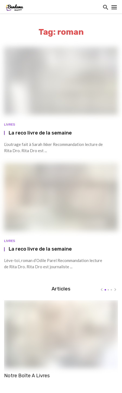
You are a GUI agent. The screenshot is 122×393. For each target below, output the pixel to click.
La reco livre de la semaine (40, 133)
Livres (9, 124)
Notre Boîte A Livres (27, 376)
